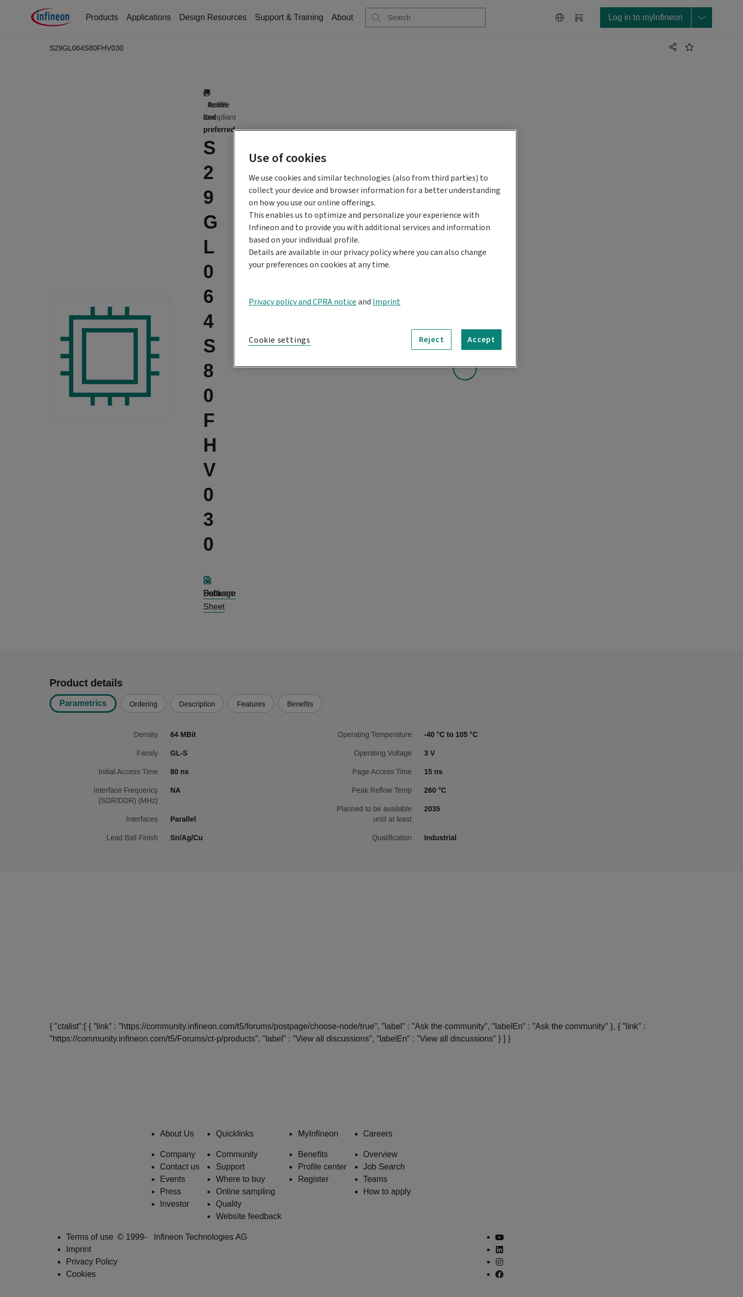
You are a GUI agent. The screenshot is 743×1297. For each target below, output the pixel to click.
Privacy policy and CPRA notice (303, 302)
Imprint (386, 302)
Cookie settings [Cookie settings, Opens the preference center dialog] (280, 340)
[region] (375, 248)
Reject (431, 339)
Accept (481, 339)
